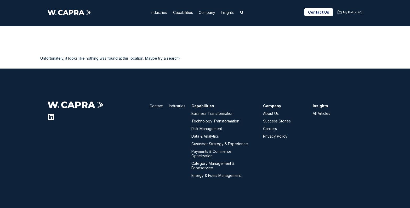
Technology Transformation (215, 121)
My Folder (352, 12)
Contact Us (318, 12)
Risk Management (206, 128)
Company (210, 12)
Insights (234, 12)
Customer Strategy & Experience (219, 144)
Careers (270, 128)
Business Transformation (212, 113)
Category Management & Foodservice (213, 165)
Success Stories (277, 121)
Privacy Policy (275, 136)
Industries (154, 12)
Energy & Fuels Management (216, 175)
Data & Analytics (205, 136)
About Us (271, 113)
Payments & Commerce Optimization (211, 153)
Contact (156, 106)
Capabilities (183, 12)
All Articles (321, 113)
